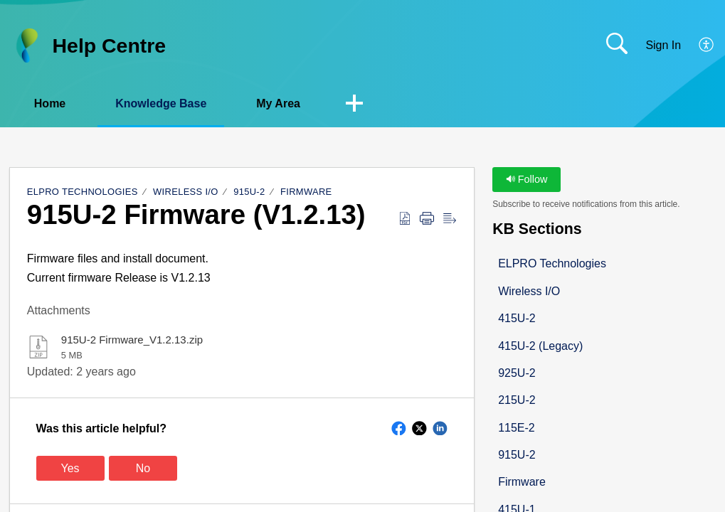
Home (49, 103)
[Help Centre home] (26, 45)
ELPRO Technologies (82, 191)
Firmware (306, 191)
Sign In (663, 45)
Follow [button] (527, 179)
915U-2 (249, 191)
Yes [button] (70, 468)
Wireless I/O (185, 191)
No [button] (143, 468)
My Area (278, 103)
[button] (707, 45)
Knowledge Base (160, 103)
